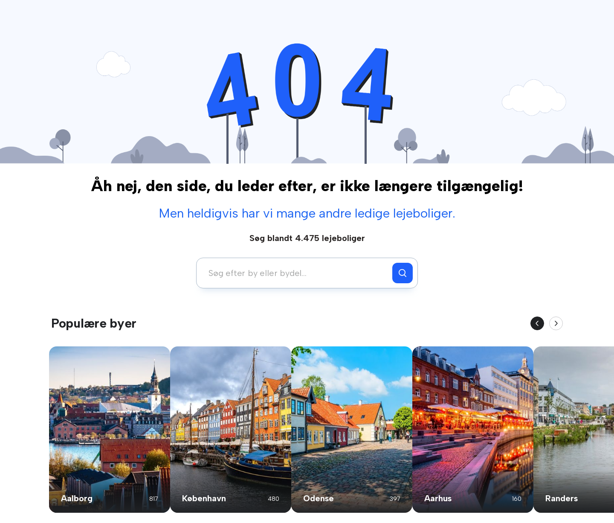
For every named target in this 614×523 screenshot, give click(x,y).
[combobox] (296, 273)
